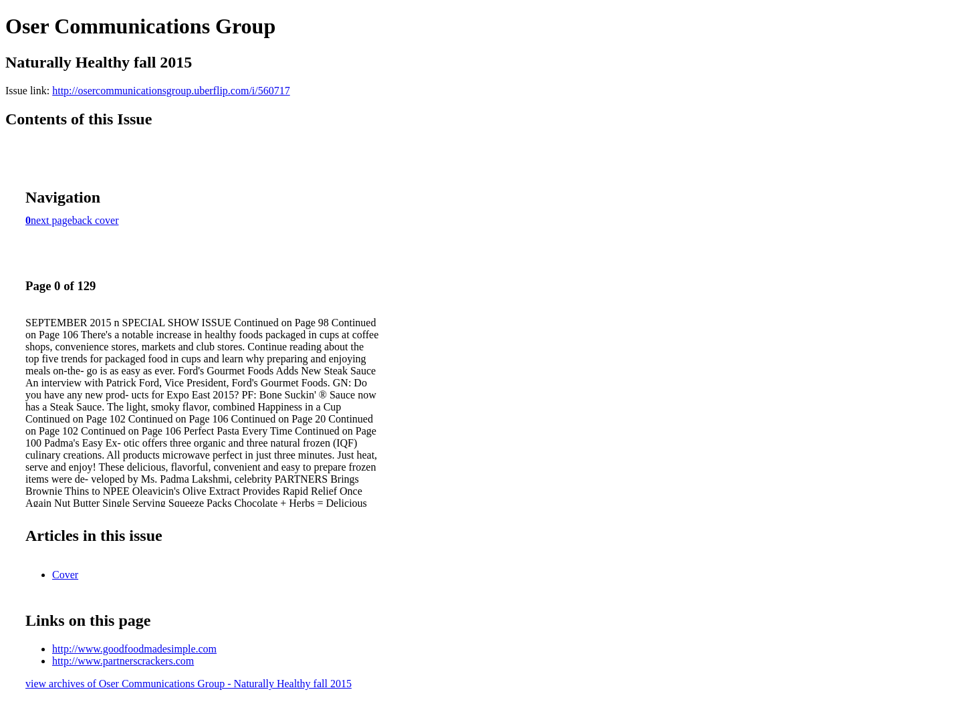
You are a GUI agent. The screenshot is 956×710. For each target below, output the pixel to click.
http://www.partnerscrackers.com (123, 661)
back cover (95, 220)
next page (51, 220)
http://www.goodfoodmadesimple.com (134, 649)
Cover (65, 574)
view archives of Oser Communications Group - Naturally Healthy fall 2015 (188, 683)
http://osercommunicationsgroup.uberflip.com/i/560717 (171, 90)
